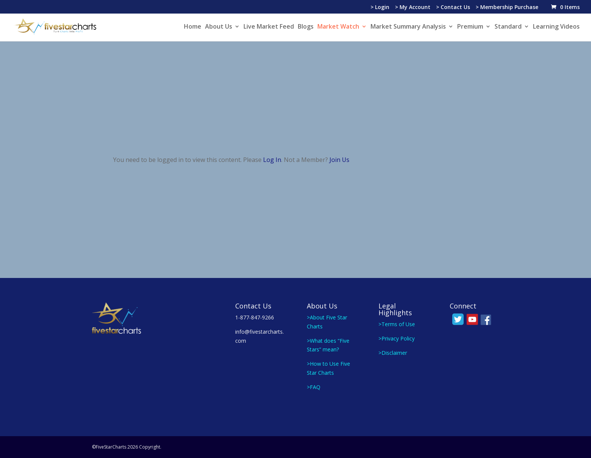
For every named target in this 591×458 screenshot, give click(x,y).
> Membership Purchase (507, 8)
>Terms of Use (396, 324)
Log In (272, 160)
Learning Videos (556, 27)
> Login (380, 8)
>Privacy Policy (396, 338)
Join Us (339, 160)
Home (192, 27)
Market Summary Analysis (408, 27)
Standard (508, 27)
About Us (218, 27)
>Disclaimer (392, 352)
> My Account (412, 8)
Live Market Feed (268, 27)
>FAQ (313, 387)
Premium (470, 27)
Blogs (306, 27)
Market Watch (338, 27)
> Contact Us (453, 8)
